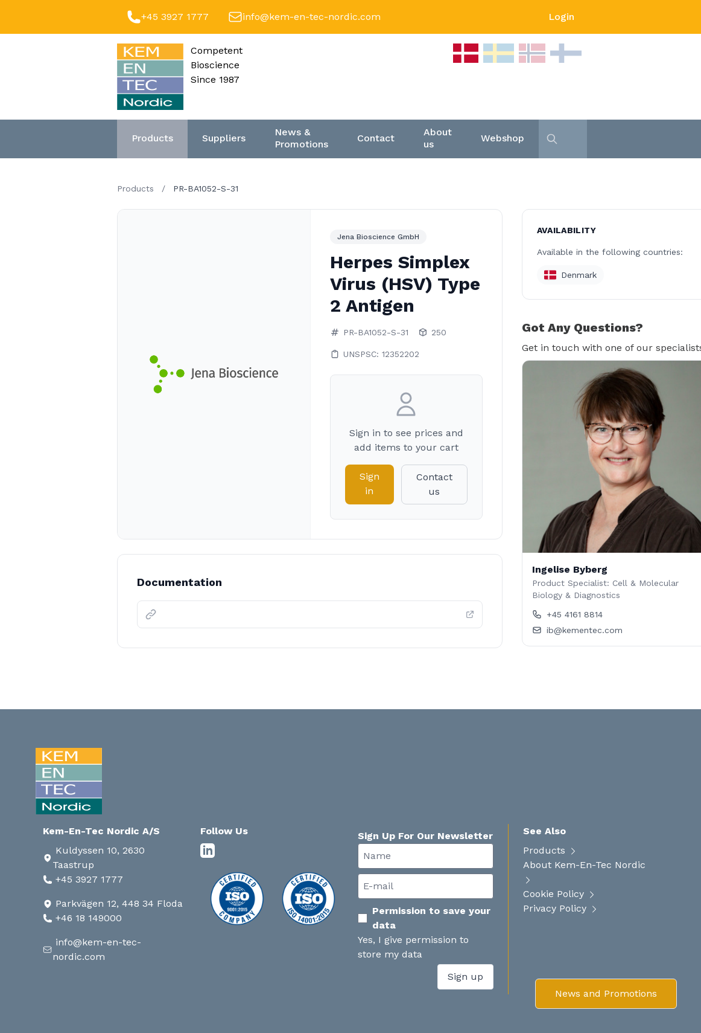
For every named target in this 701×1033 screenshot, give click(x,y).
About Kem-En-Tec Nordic (584, 872)
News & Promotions (301, 138)
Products (152, 138)
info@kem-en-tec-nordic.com (312, 16)
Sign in (369, 484)
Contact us (434, 484)
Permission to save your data (424, 918)
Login (561, 16)
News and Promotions (606, 993)
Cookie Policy (560, 893)
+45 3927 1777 (175, 16)
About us (437, 138)
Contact (376, 138)
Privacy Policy (561, 908)
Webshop (502, 138)
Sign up (465, 976)
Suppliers (224, 138)
